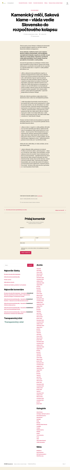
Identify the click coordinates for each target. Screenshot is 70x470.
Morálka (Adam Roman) (43, 427)
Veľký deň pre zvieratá (10, 285)
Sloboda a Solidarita (36, 204)
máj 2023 (39, 335)
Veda (38, 441)
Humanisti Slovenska (23, 3)
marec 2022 (40, 360)
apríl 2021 (39, 380)
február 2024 (40, 319)
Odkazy (45, 3)
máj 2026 (39, 271)
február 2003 (40, 399)
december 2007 (41, 396)
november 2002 (41, 401)
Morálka (39, 425)
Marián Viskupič (29, 204)
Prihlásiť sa (39, 453)
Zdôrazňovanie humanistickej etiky (13, 280)
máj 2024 (39, 314)
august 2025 (40, 287)
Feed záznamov (41, 455)
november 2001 (41, 403)
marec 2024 (40, 318)
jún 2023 (39, 334)
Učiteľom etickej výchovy (17, 311)
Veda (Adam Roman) (42, 443)
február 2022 (40, 362)
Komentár (22, 230)
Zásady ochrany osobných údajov (56, 3)
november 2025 (41, 282)
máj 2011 (39, 394)
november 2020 (41, 389)
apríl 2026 (39, 273)
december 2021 (41, 366)
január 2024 (40, 321)
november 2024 (41, 303)
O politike (39, 429)
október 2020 (40, 391)
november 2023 (41, 325)
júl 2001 (39, 405)
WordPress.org (40, 459)
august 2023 (40, 330)
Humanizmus (40, 420)
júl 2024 (39, 311)
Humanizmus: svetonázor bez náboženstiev (21, 320)
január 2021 (40, 385)
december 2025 (41, 280)
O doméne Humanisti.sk (38, 3)
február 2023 (40, 341)
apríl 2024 (39, 316)
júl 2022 (39, 353)
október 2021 (40, 369)
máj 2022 (39, 357)
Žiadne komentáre (35, 38)
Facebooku (40, 197)
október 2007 (40, 398)
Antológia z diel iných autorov (44, 417)
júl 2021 (39, 375)
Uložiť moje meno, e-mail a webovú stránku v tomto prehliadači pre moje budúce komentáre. (35, 252)
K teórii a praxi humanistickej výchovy (20, 315)
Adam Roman (40, 415)
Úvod (38, 440)
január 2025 (40, 300)
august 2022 (40, 351)
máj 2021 (39, 378)
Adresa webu (22, 246)
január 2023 (40, 343)
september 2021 (41, 371)
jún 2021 (39, 376)
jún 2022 (39, 355)
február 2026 (40, 277)
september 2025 (41, 286)
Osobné (39, 431)
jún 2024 (39, 312)
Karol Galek (24, 204)
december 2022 (41, 344)
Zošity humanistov (41, 445)
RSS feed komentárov (42, 457)
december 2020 (41, 387)
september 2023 (41, 328)
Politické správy (35, 12)
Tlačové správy (41, 438)
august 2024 (40, 309)
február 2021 (40, 383)
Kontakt (30, 3)
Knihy (38, 424)
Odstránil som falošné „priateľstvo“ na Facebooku (17, 288)
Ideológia (39, 422)
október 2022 (40, 348)
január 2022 (40, 364)
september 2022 (41, 350)
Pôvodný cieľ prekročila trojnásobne (13, 277)
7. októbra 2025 (44, 36)
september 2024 (41, 307)
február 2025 (40, 298)
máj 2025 (39, 293)
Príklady (39, 434)
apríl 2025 (39, 295)
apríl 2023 (39, 337)
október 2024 (40, 305)
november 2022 (41, 346)
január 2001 (40, 407)
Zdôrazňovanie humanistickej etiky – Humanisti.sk (17, 304)
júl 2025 (39, 289)
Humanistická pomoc (42, 418)
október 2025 (40, 284)
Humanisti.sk (10, 467)
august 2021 (40, 373)
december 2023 (41, 323)
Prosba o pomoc (8, 282)
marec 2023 (40, 339)
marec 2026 (40, 275)
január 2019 (40, 392)
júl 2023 (39, 332)
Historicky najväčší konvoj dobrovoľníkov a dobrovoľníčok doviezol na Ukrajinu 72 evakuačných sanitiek (18, 299)
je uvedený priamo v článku (32, 36)
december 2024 (41, 302)
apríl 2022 (39, 359)
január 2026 (40, 279)
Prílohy (38, 436)
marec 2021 (40, 382)
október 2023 (40, 327)
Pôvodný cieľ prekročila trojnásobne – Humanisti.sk (17, 296)
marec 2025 (40, 296)
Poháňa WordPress (34, 467)
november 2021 (41, 367)
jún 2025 (39, 291)
